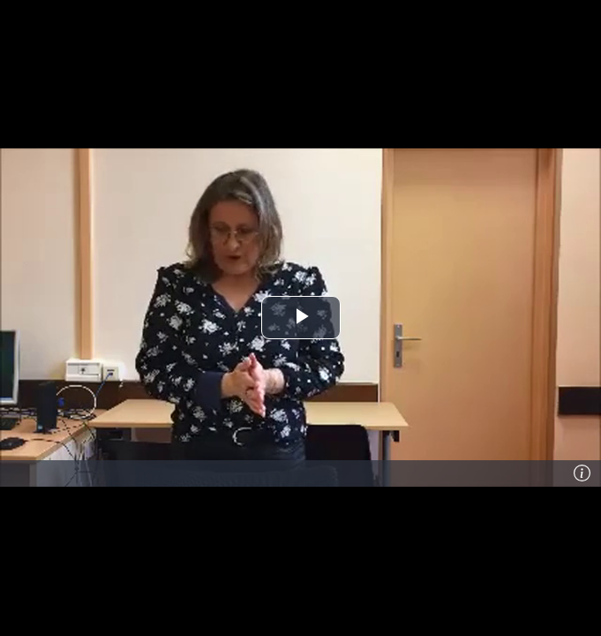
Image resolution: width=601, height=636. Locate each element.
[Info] (582, 473)
